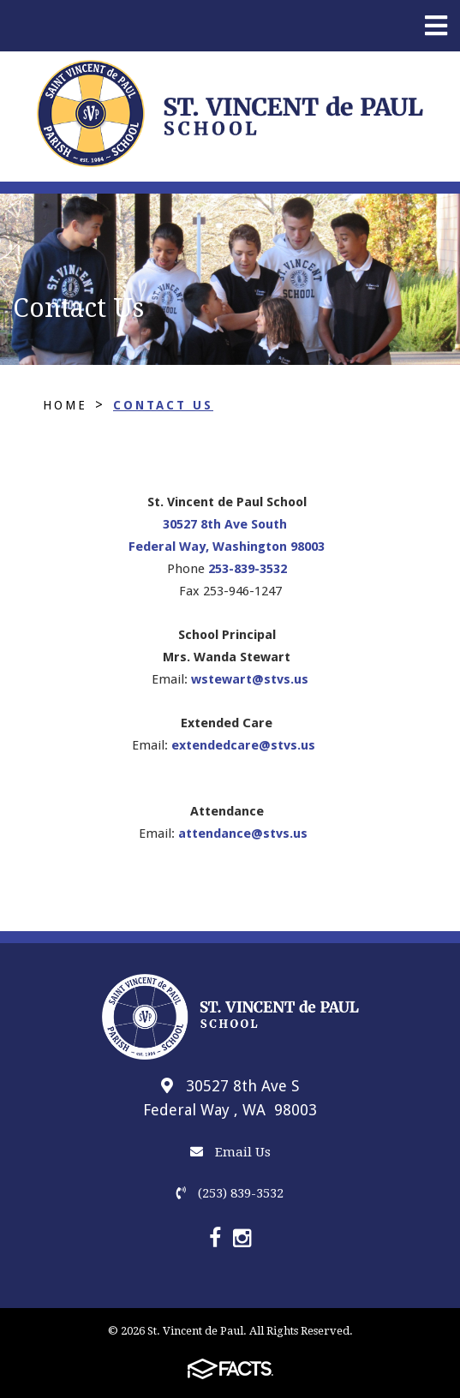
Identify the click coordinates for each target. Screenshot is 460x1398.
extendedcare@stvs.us (243, 745)
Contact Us (163, 405)
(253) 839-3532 (230, 1193)
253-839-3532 (247, 569)
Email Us (230, 1152)
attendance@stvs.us (243, 833)
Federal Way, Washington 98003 (226, 546)
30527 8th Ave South (226, 524)
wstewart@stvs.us (249, 679)
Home (65, 405)
